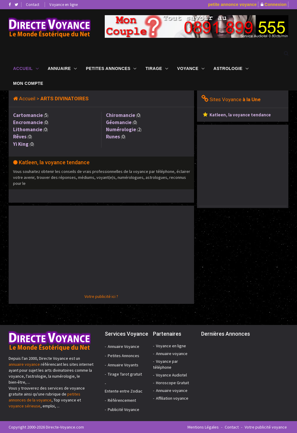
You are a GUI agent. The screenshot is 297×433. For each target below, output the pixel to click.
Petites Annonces (108, 68)
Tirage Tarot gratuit (125, 374)
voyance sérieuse (24, 406)
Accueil (23, 68)
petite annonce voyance (232, 4)
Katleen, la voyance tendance (54, 162)
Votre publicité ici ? (101, 296)
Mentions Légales (203, 427)
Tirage (154, 68)
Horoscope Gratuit (172, 382)
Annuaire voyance (171, 353)
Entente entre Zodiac (124, 391)
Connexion (276, 4)
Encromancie (28, 122)
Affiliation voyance (172, 398)
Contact (32, 4)
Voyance (187, 68)
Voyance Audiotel (171, 375)
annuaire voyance (24, 364)
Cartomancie (28, 115)
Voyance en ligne (63, 4)
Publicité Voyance (123, 409)
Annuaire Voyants (123, 365)
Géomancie (119, 122)
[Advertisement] (101, 251)
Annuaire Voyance (123, 346)
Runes (113, 136)
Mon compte (28, 83)
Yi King (21, 144)
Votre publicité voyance (266, 427)
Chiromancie (120, 115)
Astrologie (228, 68)
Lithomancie (27, 129)
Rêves (19, 136)
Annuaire (59, 68)
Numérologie (121, 129)
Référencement (122, 400)
